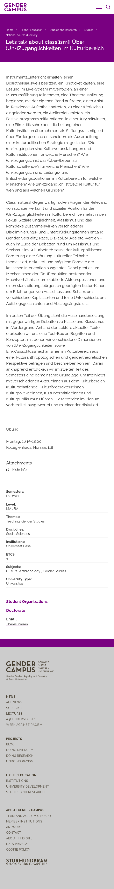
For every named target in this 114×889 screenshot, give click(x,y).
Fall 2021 (12, 496)
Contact (13, 832)
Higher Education (32, 29)
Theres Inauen (17, 624)
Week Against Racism (24, 724)
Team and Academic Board (28, 816)
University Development (27, 786)
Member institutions (24, 821)
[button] (99, 7)
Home (10, 29)
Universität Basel (18, 546)
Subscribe (14, 708)
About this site (19, 838)
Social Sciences (18, 534)
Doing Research (20, 755)
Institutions (17, 780)
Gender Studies (33, 521)
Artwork (14, 827)
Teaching (13, 521)
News (11, 696)
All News (14, 702)
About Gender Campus (25, 810)
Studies (88, 29)
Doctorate (15, 610)
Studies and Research (63, 29)
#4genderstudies (21, 719)
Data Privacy (17, 844)
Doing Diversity (19, 750)
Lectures (14, 713)
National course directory (21, 35)
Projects (14, 738)
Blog (10, 744)
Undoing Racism (20, 761)
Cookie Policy (18, 849)
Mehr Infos (20, 470)
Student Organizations (27, 601)
